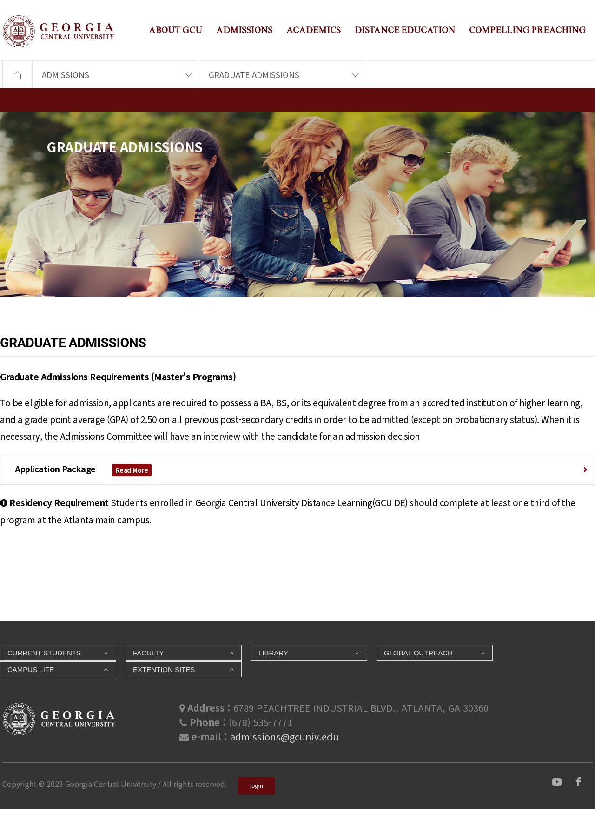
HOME (17, 75)
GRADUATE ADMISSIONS (254, 74)
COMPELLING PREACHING (527, 30)
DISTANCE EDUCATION (405, 30)
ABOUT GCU (175, 30)
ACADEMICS (313, 30)
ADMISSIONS (244, 30)
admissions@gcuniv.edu (284, 736)
